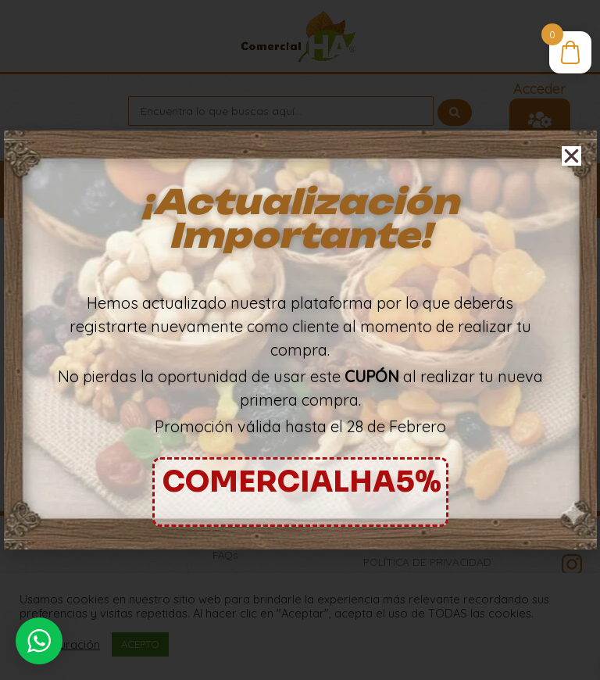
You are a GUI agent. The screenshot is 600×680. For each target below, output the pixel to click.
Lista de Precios (225, 534)
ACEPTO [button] (140, 644)
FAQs (225, 555)
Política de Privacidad (427, 561)
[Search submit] (455, 111)
